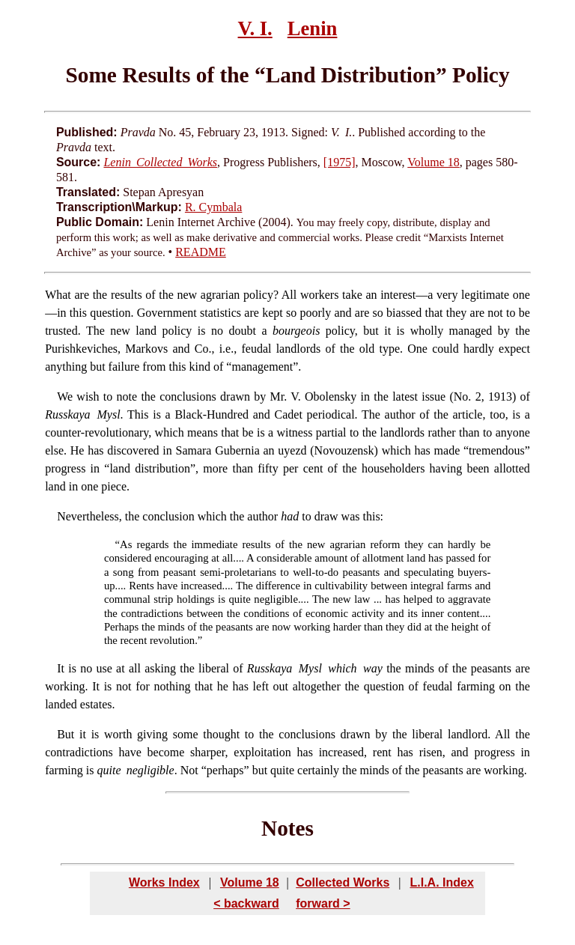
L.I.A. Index (441, 882)
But (65, 734)
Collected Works (342, 882)
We (65, 396)
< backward (246, 903)
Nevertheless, (89, 516)
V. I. (255, 28)
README (200, 252)
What (58, 294)
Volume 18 (433, 162)
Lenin (313, 28)
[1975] (339, 162)
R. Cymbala (213, 207)
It (60, 668)
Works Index (164, 882)
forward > (323, 903)
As (126, 544)
